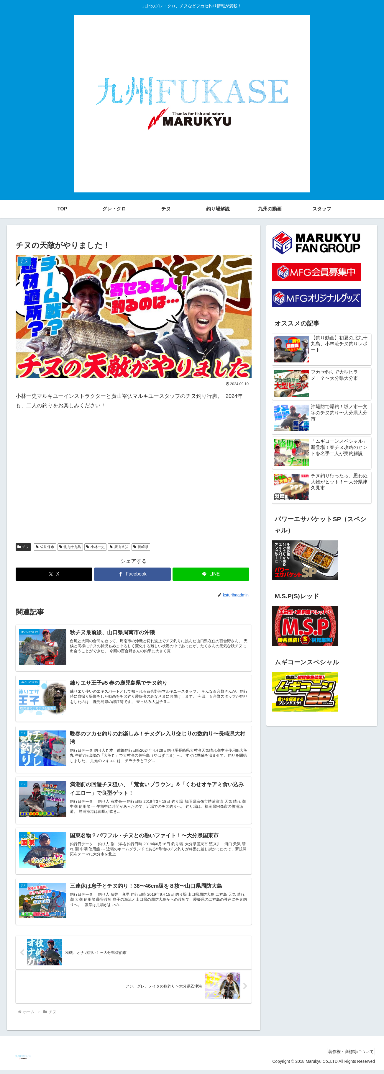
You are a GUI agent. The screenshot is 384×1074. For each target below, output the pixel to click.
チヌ (23, 547)
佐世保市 (45, 547)
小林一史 (95, 547)
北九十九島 (70, 547)
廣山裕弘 (119, 547)
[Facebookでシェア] (132, 574)
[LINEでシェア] (211, 574)
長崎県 (140, 547)
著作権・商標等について (349, 1055)
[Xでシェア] (54, 574)
